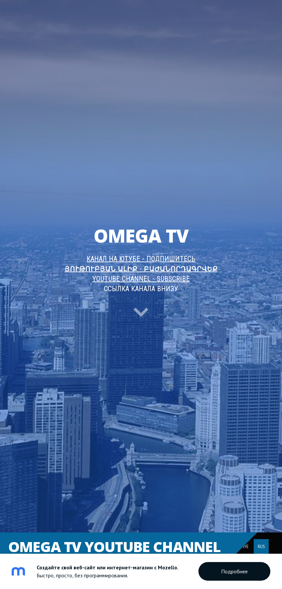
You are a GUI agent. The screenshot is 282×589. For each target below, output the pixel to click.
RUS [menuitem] (261, 546)
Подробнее (234, 571)
